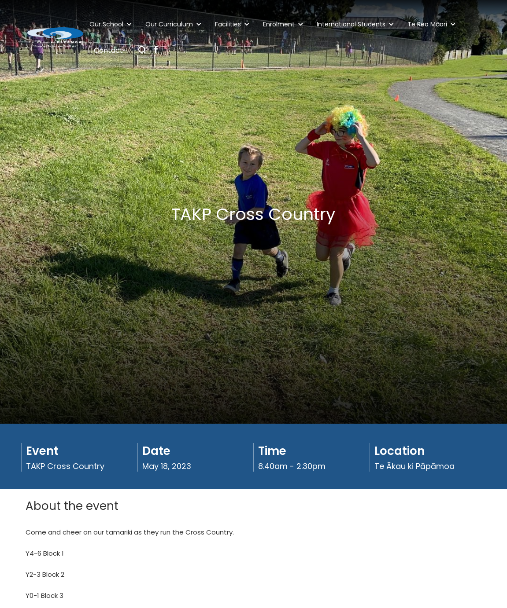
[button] (113, 24)
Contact (108, 50)
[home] (55, 37)
